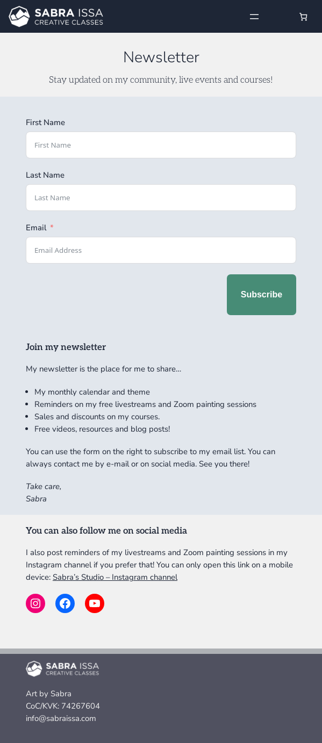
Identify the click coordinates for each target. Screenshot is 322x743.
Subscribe (261, 294)
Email (36, 227)
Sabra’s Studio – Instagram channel (115, 577)
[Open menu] (254, 16)
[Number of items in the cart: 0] (303, 16)
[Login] (279, 16)
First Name (45, 122)
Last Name (45, 175)
